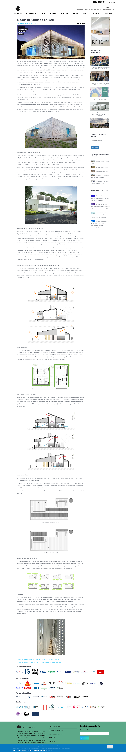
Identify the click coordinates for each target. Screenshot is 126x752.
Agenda (84, 13)
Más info (49, 750)
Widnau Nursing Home (102, 171)
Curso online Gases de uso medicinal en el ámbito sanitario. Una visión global (99, 215)
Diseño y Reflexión (23, 29)
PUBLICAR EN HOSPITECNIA (56, 730)
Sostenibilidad (22, 31)
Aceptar (110, 747)
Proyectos (53, 13)
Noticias (75, 13)
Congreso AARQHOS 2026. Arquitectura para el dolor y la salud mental (100, 98)
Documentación (31, 13)
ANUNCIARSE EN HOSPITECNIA (57, 734)
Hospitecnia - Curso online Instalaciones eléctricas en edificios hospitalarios (100, 198)
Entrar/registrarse (111, 2)
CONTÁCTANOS (53, 741)
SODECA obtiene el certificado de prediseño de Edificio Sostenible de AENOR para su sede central (100, 83)
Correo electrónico (96, 140)
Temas (43, 13)
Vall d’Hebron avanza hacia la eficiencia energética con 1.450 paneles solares (100, 67)
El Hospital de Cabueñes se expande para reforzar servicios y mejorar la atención (100, 114)
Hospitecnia (18, 13)
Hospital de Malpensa (102, 167)
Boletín (93, 136)
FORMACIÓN (52, 738)
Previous (89, 31)
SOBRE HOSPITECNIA (54, 726)
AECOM (100, 129)
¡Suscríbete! (95, 147)
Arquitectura (21, 27)
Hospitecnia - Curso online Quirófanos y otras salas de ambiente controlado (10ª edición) (100, 206)
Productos (64, 13)
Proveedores (96, 13)
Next (111, 31)
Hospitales (108, 13)
